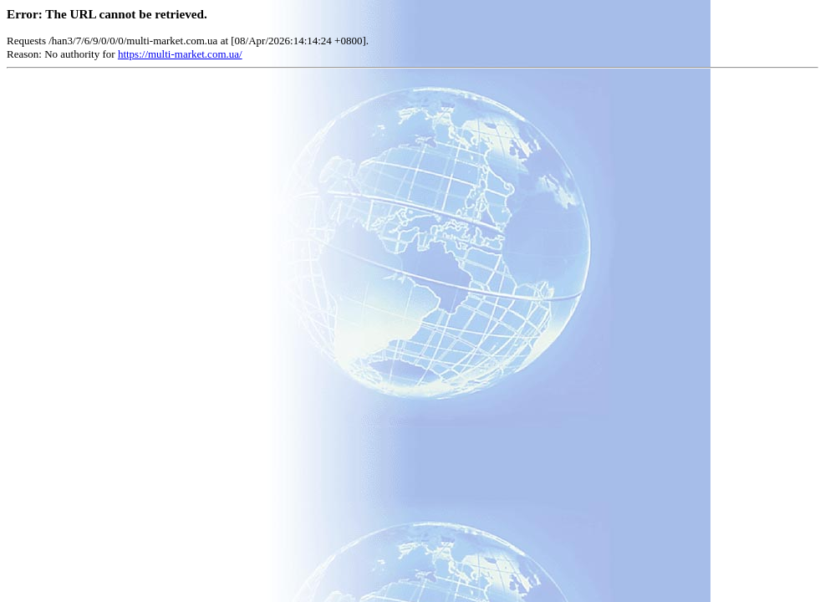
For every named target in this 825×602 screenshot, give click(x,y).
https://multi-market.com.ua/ (180, 54)
